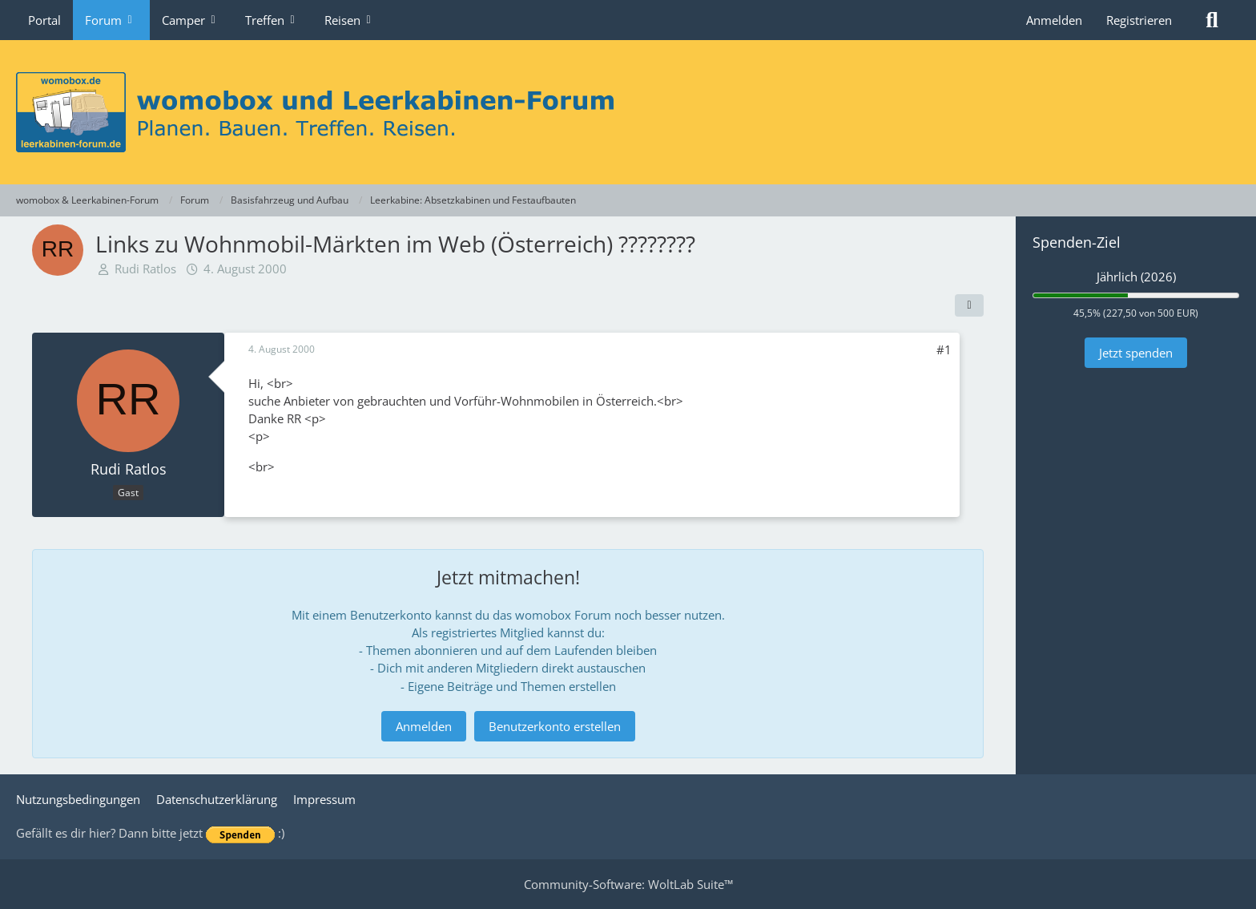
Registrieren (1139, 20)
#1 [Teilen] (944, 349)
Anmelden (1054, 20)
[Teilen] (969, 305)
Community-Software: (628, 884)
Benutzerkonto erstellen (555, 726)
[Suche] (1212, 20)
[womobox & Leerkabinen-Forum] (628, 112)
